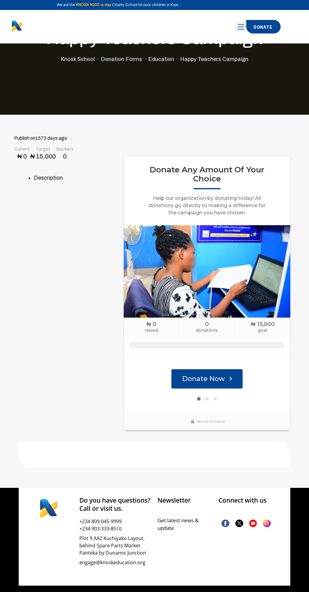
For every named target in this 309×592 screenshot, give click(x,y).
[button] (263, 27)
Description (48, 178)
